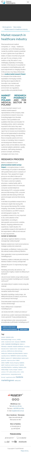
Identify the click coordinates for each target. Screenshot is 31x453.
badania (13, 356)
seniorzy (14, 339)
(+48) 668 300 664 (18, 408)
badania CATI (8, 358)
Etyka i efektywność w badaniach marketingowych (11, 308)
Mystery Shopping (14, 362)
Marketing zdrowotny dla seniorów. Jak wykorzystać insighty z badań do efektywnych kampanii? (15, 272)
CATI (7, 372)
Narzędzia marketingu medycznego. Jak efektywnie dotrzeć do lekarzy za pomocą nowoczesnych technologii (14, 296)
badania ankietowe (18, 346)
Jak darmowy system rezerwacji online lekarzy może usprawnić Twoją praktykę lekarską (15, 316)
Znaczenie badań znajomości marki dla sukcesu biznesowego (13, 302)
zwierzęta (9, 346)
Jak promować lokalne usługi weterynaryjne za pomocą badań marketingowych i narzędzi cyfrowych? (15, 279)
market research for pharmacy (10, 329)
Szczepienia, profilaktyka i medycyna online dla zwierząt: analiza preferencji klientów (14, 250)
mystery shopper (13, 369)
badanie (3, 337)
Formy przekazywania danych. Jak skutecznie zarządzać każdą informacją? (15, 290)
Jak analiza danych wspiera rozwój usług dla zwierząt (15, 285)
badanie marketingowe (12, 344)
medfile (7, 362)
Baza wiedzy (17, 27)
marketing (15, 367)
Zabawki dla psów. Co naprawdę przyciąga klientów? (14, 265)
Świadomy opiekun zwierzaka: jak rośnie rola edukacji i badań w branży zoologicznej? (14, 260)
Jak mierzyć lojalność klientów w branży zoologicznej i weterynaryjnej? (13, 240)
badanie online (13, 348)
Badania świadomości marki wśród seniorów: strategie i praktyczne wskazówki (15, 245)
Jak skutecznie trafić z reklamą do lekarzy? (14, 312)
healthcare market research (9, 327)
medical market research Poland (15, 74)
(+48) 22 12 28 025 (16, 406)
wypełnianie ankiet (10, 377)
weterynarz (18, 380)
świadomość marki (9, 341)
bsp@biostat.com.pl (18, 411)
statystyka (17, 341)
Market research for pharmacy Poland (13, 97)
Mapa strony (25, 451)
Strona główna (6, 27)
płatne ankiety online (14, 372)
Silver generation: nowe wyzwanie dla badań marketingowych (14, 255)
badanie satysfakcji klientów (15, 353)
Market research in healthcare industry (16, 29)
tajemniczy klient (11, 360)
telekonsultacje (17, 358)
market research (24, 329)
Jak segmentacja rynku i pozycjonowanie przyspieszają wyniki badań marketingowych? (15, 321)
